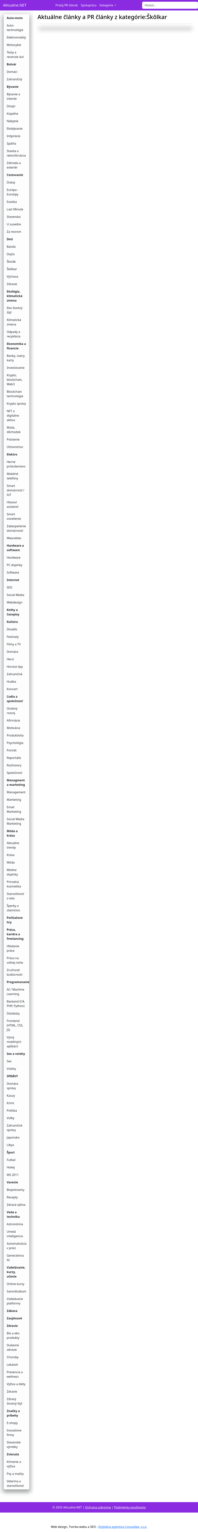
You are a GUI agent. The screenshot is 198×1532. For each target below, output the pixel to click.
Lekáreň (12, 1365)
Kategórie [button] (106, 5)
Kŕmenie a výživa (14, 1464)
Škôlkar (12, 269)
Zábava (12, 1311)
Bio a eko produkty (13, 1335)
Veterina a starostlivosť (15, 1483)
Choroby (12, 1357)
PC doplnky (14, 565)
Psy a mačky (15, 1474)
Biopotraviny (15, 1190)
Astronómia (15, 1224)
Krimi (10, 1103)
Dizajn (11, 106)
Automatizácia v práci (17, 1245)
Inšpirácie (13, 136)
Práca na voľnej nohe (15, 960)
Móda (11, 862)
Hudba (11, 681)
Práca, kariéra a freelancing (15, 934)
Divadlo (12, 629)
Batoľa (11, 247)
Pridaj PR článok (67, 5)
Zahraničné (14, 674)
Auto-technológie (15, 27)
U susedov (14, 224)
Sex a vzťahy (16, 1054)
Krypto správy (16, 403)
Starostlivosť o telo (15, 896)
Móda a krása (12, 833)
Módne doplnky (12, 872)
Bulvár (11, 64)
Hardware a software (15, 547)
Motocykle (14, 45)
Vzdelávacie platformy (15, 1301)
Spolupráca (88, 5)
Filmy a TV (14, 644)
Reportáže (14, 758)
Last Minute (15, 209)
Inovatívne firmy (14, 1432)
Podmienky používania (130, 1507)
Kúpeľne (12, 114)
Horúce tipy (15, 667)
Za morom (14, 232)
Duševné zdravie (13, 1347)
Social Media (15, 595)
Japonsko (13, 1137)
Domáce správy (12, 1086)
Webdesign (14, 602)
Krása (11, 855)
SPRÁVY (12, 1076)
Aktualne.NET (14, 5)
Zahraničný (14, 79)
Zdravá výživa (16, 1205)
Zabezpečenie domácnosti (16, 528)
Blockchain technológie (15, 394)
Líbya (10, 1145)
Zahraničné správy (14, 1127)
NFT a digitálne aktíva (13, 415)
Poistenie (13, 439)
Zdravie (12, 284)
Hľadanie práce (13, 948)
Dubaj (11, 182)
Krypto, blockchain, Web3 (15, 379)
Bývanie (12, 87)
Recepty (12, 1197)
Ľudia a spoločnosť (15, 698)
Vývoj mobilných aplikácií (14, 1041)
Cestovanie (15, 175)
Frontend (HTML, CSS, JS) (15, 1025)
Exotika (12, 202)
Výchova (12, 276)
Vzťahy (11, 1069)
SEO (9, 587)
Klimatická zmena (14, 322)
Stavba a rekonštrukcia (16, 153)
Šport (11, 1152)
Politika (12, 1110)
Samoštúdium (16, 1291)
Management (16, 792)
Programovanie (18, 982)
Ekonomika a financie (16, 346)
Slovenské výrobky (14, 1444)
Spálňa (11, 143)
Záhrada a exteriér (14, 165)
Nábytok (12, 121)
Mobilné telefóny (12, 476)
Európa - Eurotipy (12, 192)
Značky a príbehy (13, 1413)
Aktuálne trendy (13, 845)
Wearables (14, 538)
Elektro (12, 454)
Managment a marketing (16, 782)
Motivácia (13, 728)
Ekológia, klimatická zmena (14, 295)
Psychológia (15, 743)
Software (13, 572)
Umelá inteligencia (15, 1234)
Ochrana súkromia (98, 1507)
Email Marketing (14, 809)
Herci (10, 659)
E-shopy (12, 1423)
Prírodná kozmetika (14, 884)
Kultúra (12, 622)
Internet (13, 580)
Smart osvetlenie (14, 516)
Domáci (12, 72)
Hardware (13, 557)
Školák (11, 262)
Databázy (13, 1013)
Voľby (10, 1118)
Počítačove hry (15, 920)
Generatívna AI (15, 1257)
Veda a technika (13, 1214)
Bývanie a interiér (13, 96)
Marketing (14, 800)
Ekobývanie (15, 128)
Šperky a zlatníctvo (13, 908)
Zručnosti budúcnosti (14, 972)
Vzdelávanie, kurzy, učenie (16, 1271)
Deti (10, 239)
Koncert (12, 689)
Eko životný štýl (15, 310)
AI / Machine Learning (15, 991)
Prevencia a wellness (15, 1374)
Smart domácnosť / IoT (15, 490)
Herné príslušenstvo (16, 464)
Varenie (12, 1182)
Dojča (11, 254)
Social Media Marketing (15, 821)
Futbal (11, 1160)
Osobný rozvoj (12, 710)
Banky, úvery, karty (16, 358)
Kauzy (11, 1096)
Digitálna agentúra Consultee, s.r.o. (122, 1527)
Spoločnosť (14, 773)
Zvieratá (13, 1454)
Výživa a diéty (16, 1384)
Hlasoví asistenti (12, 504)
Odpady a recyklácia (13, 334)
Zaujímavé (14, 1318)
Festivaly (13, 637)
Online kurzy (15, 1284)
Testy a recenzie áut (15, 54)
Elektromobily (16, 37)
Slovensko (14, 217)
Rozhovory (14, 765)
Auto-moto (15, 18)
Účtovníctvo (15, 447)
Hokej (11, 1167)
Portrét (12, 750)
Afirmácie (13, 720)
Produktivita (15, 735)
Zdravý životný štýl (14, 1401)
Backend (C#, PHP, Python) (16, 1003)
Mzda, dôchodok (14, 429)
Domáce (12, 652)
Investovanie (15, 368)
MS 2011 (13, 1175)
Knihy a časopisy (13, 612)
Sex (9, 1061)
